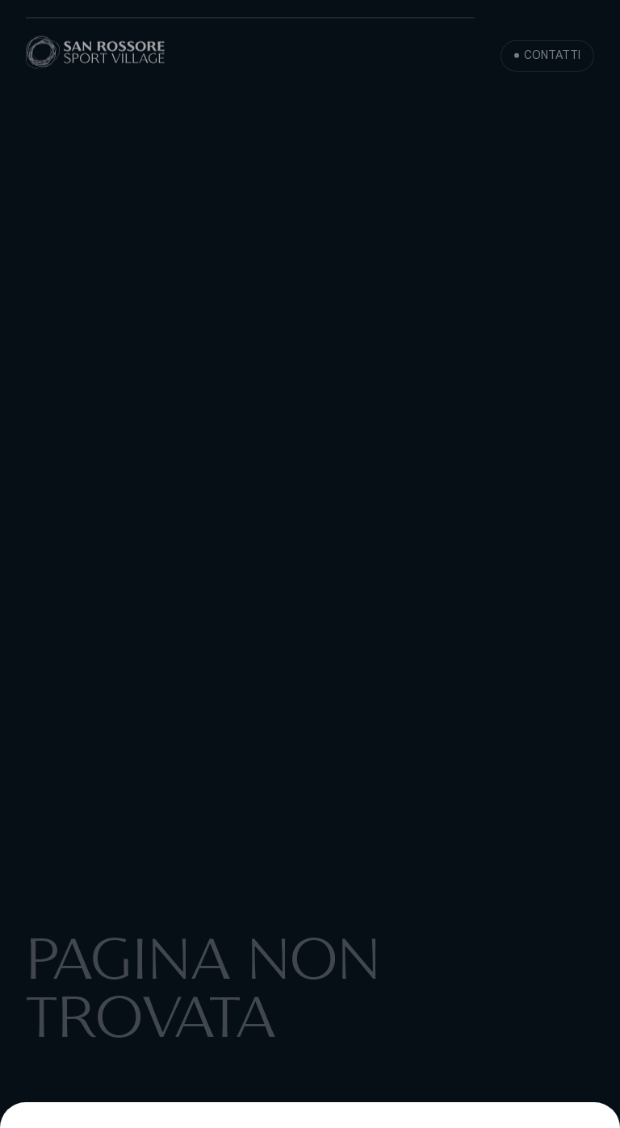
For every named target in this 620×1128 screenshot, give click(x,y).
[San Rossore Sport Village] (95, 54)
